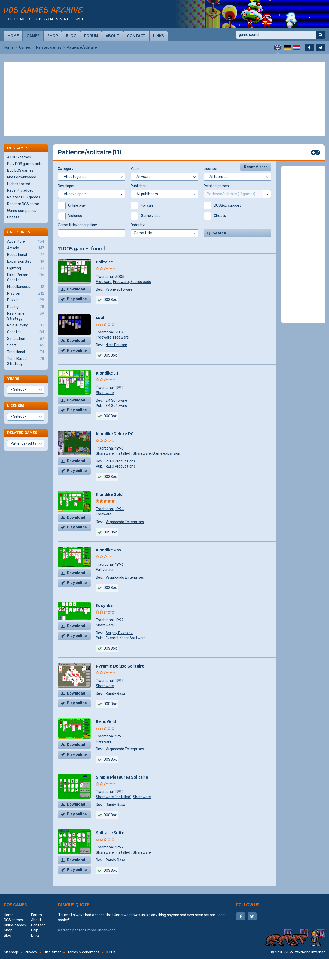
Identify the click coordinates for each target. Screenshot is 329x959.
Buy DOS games (20, 170)
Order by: (138, 225)
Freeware (104, 282)
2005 (119, 277)
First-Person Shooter (25, 277)
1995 (119, 681)
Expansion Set (25, 261)
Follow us (247, 904)
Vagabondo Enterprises (125, 522)
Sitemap (11, 952)
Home (13, 35)
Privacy (31, 952)
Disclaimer (52, 952)
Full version (105, 570)
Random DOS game (23, 204)
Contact (136, 35)
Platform (25, 293)
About (112, 35)
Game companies (21, 210)
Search (219, 233)
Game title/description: (77, 225)
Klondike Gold (109, 494)
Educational (25, 255)
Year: (135, 169)
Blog (71, 35)
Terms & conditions (83, 952)
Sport (25, 345)
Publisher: (139, 186)
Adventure (25, 241)
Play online (77, 299)
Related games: (217, 186)
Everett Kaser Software (126, 638)
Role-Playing (25, 325)
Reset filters (256, 167)
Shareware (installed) (113, 453)
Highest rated (18, 184)
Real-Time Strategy (25, 316)
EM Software (116, 400)
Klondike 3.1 (107, 373)
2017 (119, 332)
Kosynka (104, 605)
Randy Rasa (115, 693)
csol (100, 317)
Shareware (105, 393)
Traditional (105, 277)
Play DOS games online (26, 164)
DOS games (15, 904)
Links (158, 35)
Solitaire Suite (110, 832)
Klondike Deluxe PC (114, 433)
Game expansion (166, 453)
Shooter (25, 332)
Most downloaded (21, 177)
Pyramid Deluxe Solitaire (120, 666)
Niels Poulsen (116, 345)
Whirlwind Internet (310, 952)
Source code (140, 282)
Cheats (13, 217)
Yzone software (119, 289)
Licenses (15, 405)
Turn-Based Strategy (25, 361)
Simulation (25, 338)
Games (33, 35)
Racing (25, 306)
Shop (52, 35)
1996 (119, 448)
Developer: (66, 186)
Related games (48, 47)
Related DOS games (23, 197)
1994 (119, 509)
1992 (119, 388)
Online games (15, 925)
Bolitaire (104, 261)
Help (34, 930)
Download (76, 289)
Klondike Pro (108, 549)
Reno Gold (106, 721)
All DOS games (19, 157)
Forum (91, 35)
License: (210, 169)
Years (13, 378)
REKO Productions (120, 461)
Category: (66, 169)
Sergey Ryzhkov (119, 633)
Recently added (20, 190)
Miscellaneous (25, 286)
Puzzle (25, 300)
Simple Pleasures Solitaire (122, 777)
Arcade (25, 248)
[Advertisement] (164, 99)
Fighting (25, 268)
